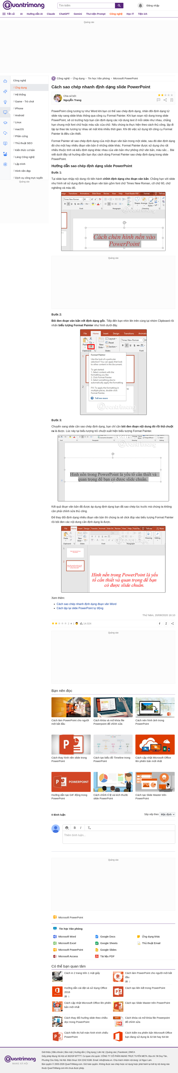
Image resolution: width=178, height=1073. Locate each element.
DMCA (132, 1052)
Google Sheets (106, 943)
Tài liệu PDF (105, 956)
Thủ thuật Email (148, 943)
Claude (51, 13)
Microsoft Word (64, 936)
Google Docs (105, 936)
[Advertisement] (89, 48)
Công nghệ (116, 13)
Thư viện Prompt (96, 13)
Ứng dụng (78, 78)
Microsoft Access (65, 956)
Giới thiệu (46, 1052)
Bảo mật (68, 1052)
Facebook (122, 1052)
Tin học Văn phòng (99, 78)
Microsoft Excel (64, 943)
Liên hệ (100, 1052)
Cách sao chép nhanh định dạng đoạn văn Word (86, 604)
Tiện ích (142, 13)
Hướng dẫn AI (35, 13)
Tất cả (10, 13)
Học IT (130, 13)
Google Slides (105, 950)
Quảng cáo (111, 1052)
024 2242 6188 (85, 1060)
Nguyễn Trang (72, 100)
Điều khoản (57, 1052)
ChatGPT (64, 13)
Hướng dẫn (79, 1052)
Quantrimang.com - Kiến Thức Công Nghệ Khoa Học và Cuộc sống (23, 5)
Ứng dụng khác (148, 936)
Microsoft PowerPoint (125, 78)
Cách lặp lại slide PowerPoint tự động (80, 608)
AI (21, 13)
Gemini (78, 13)
